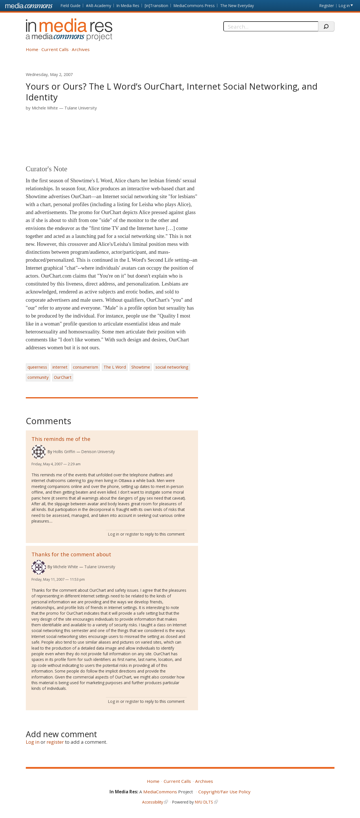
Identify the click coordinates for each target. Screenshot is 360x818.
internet (60, 367)
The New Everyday (237, 5)
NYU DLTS (204, 802)
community (38, 377)
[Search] (270, 26)
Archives (81, 49)
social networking (171, 367)
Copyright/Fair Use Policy (224, 791)
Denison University (98, 451)
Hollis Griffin (64, 451)
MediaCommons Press (194, 5)
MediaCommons (160, 791)
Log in (344, 5)
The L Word (115, 367)
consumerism (85, 367)
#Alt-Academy (98, 5)
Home (32, 49)
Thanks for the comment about (71, 554)
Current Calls (55, 49)
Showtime (140, 367)
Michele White (45, 108)
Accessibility (152, 802)
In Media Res (128, 5)
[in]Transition (156, 5)
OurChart (62, 377)
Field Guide (71, 5)
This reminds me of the (60, 438)
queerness (37, 367)
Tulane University (80, 108)
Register (326, 5)
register (132, 534)
